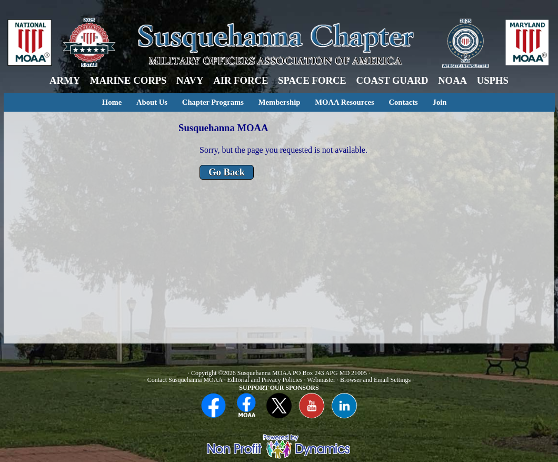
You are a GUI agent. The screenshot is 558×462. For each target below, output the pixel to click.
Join (440, 102)
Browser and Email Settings (375, 380)
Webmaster (321, 380)
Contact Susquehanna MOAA (185, 380)
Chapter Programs (213, 102)
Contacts (402, 102)
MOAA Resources (344, 102)
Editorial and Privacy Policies (264, 380)
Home (112, 102)
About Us (151, 102)
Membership (279, 102)
